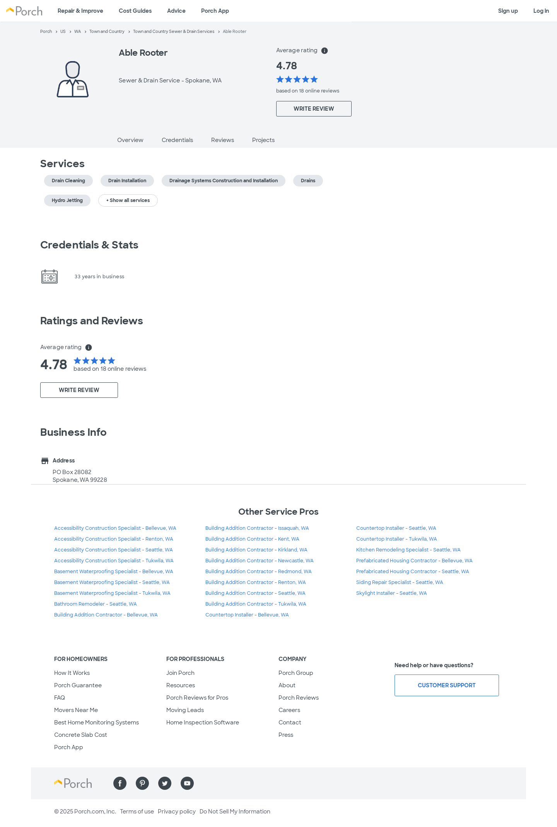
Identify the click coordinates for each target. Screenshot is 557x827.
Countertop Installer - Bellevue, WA (247, 615)
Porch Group (295, 672)
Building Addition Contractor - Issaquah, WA (257, 528)
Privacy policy (177, 811)
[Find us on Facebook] (119, 783)
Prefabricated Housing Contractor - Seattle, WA (412, 571)
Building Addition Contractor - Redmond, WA (258, 571)
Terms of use (137, 811)
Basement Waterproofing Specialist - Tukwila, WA (112, 593)
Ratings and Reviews (91, 320)
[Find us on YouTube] (187, 783)
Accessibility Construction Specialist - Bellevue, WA (115, 528)
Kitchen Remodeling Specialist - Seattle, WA (408, 550)
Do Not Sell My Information (235, 811)
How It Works (72, 672)
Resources (180, 685)
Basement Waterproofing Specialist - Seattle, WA (112, 582)
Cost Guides (135, 10)
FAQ (59, 697)
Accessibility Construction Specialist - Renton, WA (113, 539)
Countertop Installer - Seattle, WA (396, 528)
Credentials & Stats (89, 245)
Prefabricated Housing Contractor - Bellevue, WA (414, 561)
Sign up (508, 10)
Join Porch (180, 672)
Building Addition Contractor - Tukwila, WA (255, 604)
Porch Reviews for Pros (197, 697)
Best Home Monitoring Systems (96, 722)
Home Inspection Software (202, 722)
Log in (541, 10)
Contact (289, 722)
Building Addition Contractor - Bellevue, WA (106, 615)
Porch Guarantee (78, 685)
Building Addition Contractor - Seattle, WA (255, 593)
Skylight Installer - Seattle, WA (391, 593)
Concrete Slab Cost (80, 734)
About (287, 685)
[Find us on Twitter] (164, 783)
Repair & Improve (80, 10)
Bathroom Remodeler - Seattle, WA (95, 604)
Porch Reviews (298, 697)
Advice (176, 10)
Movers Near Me (76, 710)
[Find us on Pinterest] (142, 783)
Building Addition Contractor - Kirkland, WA (256, 550)
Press (285, 734)
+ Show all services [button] (128, 200)
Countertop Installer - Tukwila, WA (396, 539)
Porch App (215, 10)
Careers (289, 710)
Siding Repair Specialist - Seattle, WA (399, 582)
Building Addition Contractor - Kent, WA (252, 539)
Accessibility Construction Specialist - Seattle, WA (113, 550)
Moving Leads (185, 710)
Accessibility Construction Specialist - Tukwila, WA (114, 561)
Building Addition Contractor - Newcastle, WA (259, 561)
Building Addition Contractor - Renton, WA (255, 582)
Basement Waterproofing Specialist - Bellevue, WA (113, 571)
